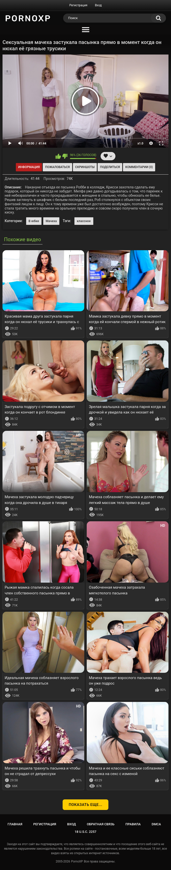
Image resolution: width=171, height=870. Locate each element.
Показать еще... (85, 804)
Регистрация (78, 5)
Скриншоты (85, 167)
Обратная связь (100, 824)
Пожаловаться (57, 167)
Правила (133, 824)
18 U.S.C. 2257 (86, 832)
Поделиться (110, 167)
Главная (15, 824)
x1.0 (140, 143)
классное (84, 221)
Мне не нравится (64, 156)
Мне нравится (58, 156)
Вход (98, 5)
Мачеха (51, 221)
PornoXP (77, 861)
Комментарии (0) (139, 167)
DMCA (156, 824)
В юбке (34, 221)
